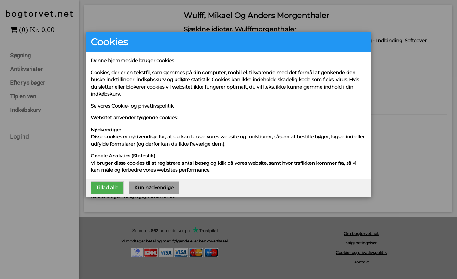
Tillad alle (107, 187)
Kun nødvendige (154, 187)
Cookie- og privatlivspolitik (142, 106)
